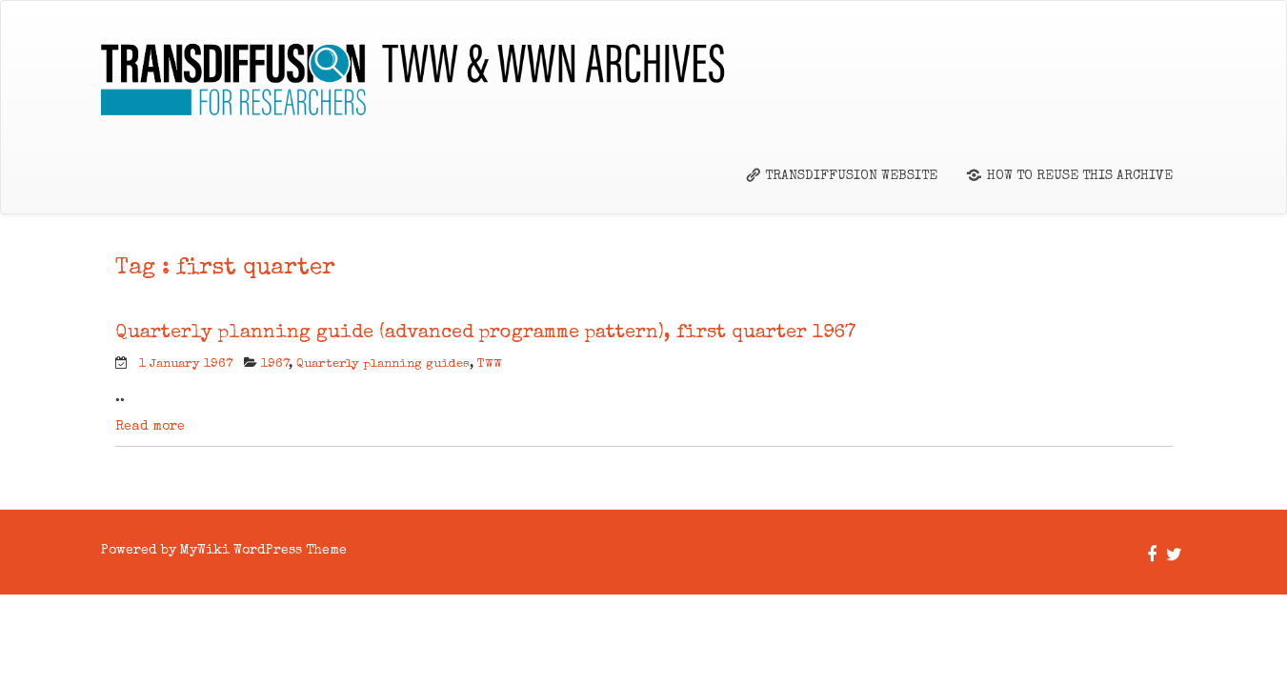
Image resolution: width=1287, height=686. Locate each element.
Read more (150, 427)
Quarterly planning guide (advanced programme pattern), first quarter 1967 (485, 333)
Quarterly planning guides (383, 364)
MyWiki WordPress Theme (263, 550)
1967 (275, 364)
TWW (489, 364)
